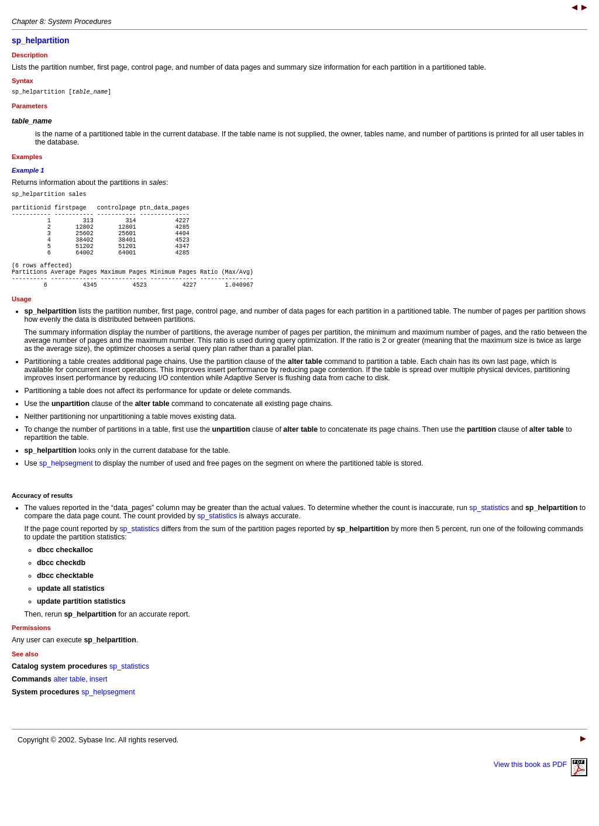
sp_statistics (489, 534)
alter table (69, 705)
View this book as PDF (540, 791)
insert (98, 705)
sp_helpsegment (66, 490)
